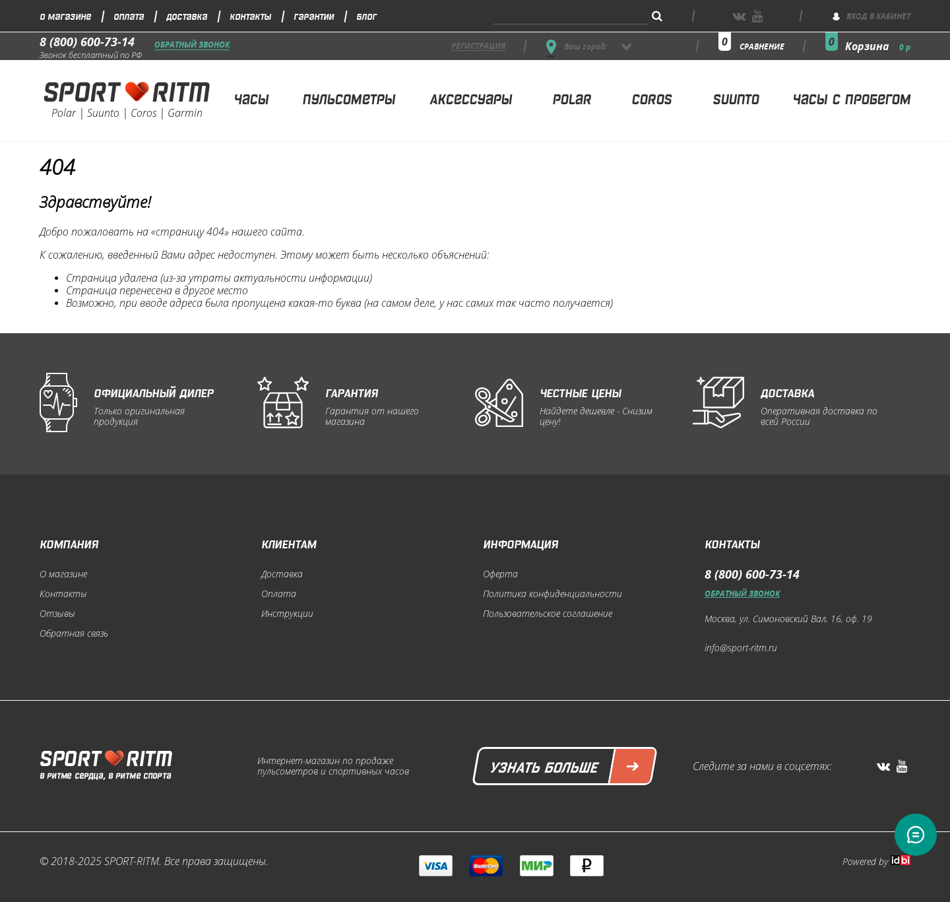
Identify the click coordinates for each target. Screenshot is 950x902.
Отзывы (57, 613)
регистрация (478, 46)
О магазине (65, 15)
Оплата (128, 15)
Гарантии (314, 15)
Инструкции (287, 613)
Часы (251, 98)
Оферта (500, 574)
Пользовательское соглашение (547, 613)
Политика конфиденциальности (552, 594)
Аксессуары (470, 98)
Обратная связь (74, 633)
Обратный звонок (192, 45)
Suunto (735, 98)
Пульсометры (348, 98)
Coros (651, 98)
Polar (571, 98)
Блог (366, 15)
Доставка (186, 15)
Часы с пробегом (851, 98)
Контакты (250, 15)
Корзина (877, 46)
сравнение (762, 46)
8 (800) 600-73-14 (87, 41)
